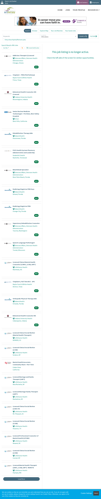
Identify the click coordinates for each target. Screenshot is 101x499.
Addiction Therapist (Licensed (23, 55)
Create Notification (33, 48)
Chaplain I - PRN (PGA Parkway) (24, 75)
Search (27, 31)
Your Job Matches (57, 31)
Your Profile (79, 10)
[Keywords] (21, 36)
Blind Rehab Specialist (21, 170)
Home (60, 10)
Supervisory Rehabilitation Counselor (26, 223)
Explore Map (44, 31)
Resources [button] (93, 10)
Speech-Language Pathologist (24, 243)
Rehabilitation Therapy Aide (23, 133)
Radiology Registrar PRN (22, 206)
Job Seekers (82, 2)
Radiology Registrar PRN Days (23, 189)
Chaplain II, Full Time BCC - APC (24, 282)
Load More (21, 479)
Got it (96, 493)
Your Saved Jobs (70, 31)
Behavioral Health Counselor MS (24, 316)
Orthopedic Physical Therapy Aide (25, 299)
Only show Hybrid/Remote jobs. (15, 40)
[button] (94, 36)
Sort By (5, 48)
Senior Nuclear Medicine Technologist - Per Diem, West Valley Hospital (26, 113)
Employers (94, 2)
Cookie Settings (86, 493)
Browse (34, 31)
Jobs (67, 10)
